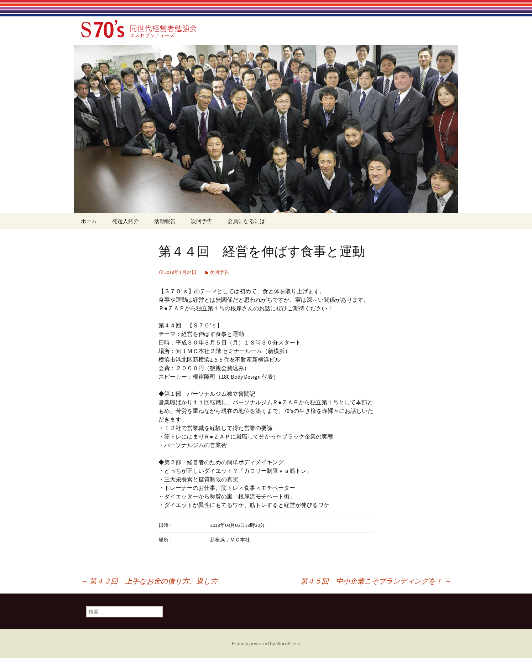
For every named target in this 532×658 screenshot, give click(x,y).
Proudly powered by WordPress (266, 643)
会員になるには (246, 221)
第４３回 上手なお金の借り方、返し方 (149, 580)
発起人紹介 (125, 221)
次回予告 (201, 221)
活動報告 (165, 221)
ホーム (89, 221)
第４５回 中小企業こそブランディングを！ (375, 580)
